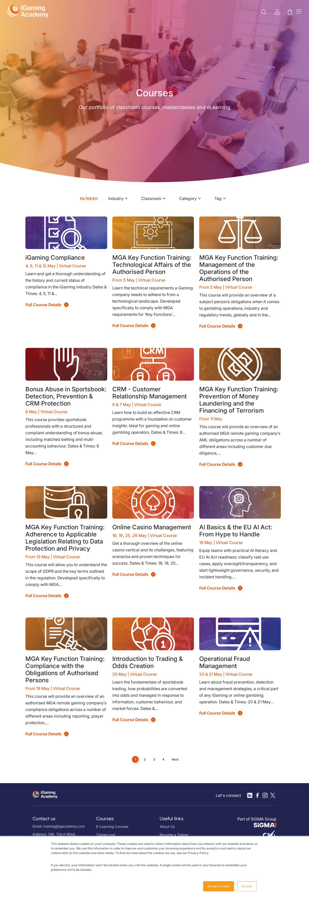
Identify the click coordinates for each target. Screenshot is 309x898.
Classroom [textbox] (151, 198)
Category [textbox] (188, 198)
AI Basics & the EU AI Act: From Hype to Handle (235, 530)
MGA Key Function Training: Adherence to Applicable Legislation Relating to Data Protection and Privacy (65, 537)
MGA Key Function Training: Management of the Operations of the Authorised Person (239, 268)
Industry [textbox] (115, 198)
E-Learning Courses (112, 826)
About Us (167, 826)
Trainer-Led (105, 834)
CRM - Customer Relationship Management (149, 392)
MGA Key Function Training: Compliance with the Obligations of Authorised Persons (65, 669)
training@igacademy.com (64, 826)
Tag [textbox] (218, 198)
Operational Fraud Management (224, 662)
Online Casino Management (151, 527)
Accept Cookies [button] (218, 886)
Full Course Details (43, 304)
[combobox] (120, 198)
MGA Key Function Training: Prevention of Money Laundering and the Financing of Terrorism (239, 399)
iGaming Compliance (55, 257)
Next (175, 759)
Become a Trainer (174, 834)
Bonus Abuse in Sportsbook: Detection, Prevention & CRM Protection (65, 396)
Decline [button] (246, 886)
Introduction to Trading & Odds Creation (147, 662)
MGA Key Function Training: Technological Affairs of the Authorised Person (152, 264)
